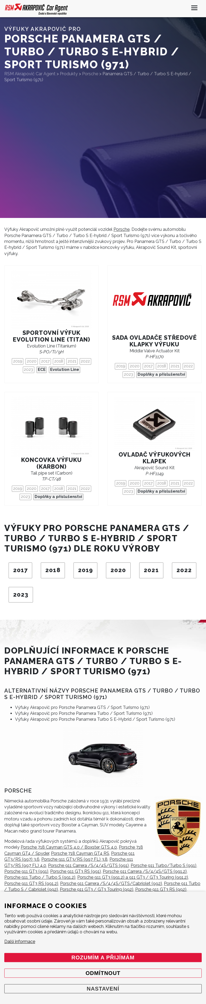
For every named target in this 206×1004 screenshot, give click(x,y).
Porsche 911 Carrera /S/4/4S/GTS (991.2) (145, 871)
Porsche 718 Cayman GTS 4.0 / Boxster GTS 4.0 (69, 847)
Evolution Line (64, 369)
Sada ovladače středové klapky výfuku (154, 341)
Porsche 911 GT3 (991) (26, 871)
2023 (28, 369)
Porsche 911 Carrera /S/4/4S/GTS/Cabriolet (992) (111, 883)
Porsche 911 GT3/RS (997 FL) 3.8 (74, 859)
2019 (17, 361)
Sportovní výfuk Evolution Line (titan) (51, 336)
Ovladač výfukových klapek (154, 458)
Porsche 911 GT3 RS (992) (160, 889)
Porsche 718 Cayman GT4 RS (80, 853)
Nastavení (103, 989)
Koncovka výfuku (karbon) (51, 463)
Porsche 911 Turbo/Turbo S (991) (163, 865)
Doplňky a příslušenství (161, 374)
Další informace (19, 941)
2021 (72, 361)
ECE (42, 369)
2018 (58, 361)
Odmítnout (103, 973)
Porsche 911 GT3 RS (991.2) (31, 883)
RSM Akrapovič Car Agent (30, 73)
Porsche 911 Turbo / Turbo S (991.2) (39, 877)
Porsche (121, 229)
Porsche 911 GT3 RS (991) (75, 871)
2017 (45, 361)
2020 (31, 361)
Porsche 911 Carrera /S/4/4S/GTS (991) (88, 865)
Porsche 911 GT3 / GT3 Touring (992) (96, 889)
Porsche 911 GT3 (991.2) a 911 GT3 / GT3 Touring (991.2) (132, 877)
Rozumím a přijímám (102, 957)
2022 (85, 361)
